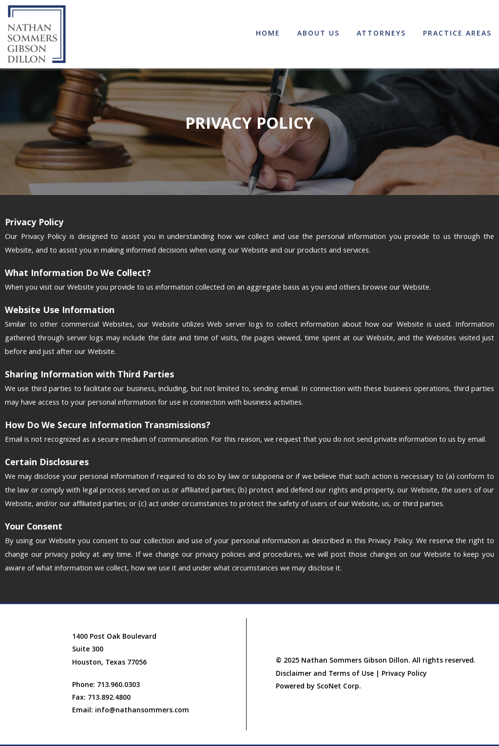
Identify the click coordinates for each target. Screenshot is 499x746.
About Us (318, 34)
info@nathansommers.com (142, 711)
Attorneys (381, 34)
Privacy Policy (404, 674)
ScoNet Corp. (339, 687)
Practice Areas (457, 34)
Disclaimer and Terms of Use (325, 674)
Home (268, 34)
